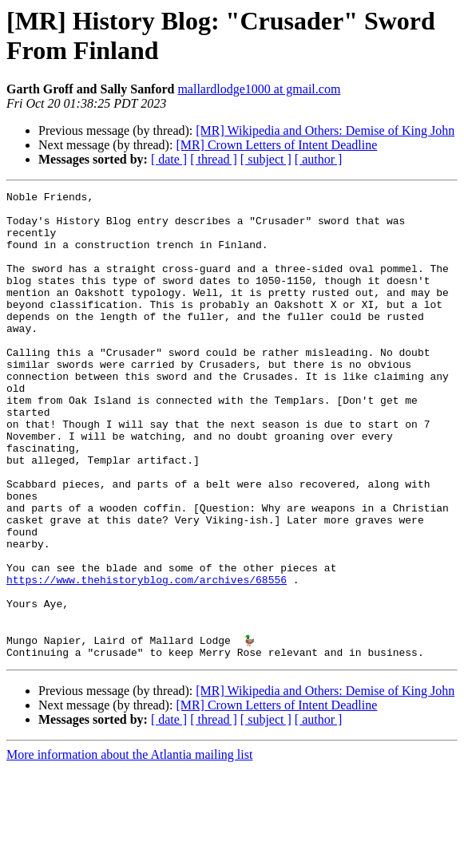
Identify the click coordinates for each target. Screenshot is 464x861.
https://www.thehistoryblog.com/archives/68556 (146, 658)
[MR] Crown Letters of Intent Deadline (276, 145)
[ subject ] (265, 159)
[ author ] (319, 159)
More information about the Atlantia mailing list (129, 847)
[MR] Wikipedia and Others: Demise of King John (325, 130)
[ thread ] (213, 159)
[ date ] (169, 159)
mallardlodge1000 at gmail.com (258, 89)
